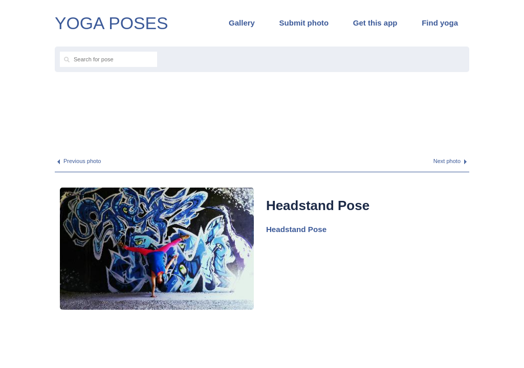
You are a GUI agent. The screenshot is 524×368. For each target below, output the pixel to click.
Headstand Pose (296, 229)
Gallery (242, 22)
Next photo (447, 161)
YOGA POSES (111, 23)
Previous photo (82, 161)
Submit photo (304, 22)
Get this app (375, 22)
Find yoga (440, 22)
